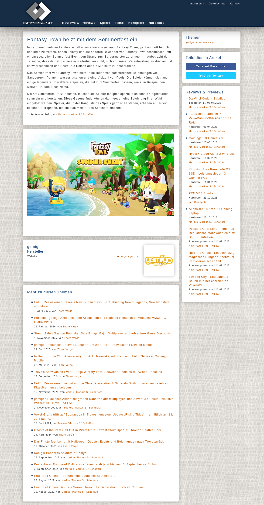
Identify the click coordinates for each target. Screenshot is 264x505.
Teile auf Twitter (210, 75)
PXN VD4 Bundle (201, 193)
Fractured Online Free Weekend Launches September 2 (75, 476)
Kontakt (235, 3)
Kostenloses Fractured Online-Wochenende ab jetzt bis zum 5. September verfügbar (95, 464)
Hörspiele (136, 22)
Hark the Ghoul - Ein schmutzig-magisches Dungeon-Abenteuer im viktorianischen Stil (212, 257)
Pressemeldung (205, 42)
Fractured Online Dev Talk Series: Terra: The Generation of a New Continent (90, 487)
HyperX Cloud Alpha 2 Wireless (212, 153)
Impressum (196, 3)
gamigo (190, 42)
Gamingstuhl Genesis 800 (207, 138)
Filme (119, 22)
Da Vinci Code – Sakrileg (207, 98)
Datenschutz (217, 3)
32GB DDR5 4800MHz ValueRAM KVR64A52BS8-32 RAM (210, 118)
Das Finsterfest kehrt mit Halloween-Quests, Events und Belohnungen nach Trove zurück (99, 441)
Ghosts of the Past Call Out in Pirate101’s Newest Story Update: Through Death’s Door (97, 430)
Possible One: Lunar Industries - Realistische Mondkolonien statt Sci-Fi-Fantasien (212, 233)
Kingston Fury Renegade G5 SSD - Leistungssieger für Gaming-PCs (209, 173)
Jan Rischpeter (198, 202)
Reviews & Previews (79, 22)
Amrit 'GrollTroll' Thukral (204, 246)
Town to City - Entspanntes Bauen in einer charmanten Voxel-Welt (208, 281)
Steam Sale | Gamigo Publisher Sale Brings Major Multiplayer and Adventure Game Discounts (102, 333)
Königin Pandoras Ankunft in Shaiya (60, 453)
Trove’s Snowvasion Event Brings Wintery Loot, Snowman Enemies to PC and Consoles (98, 372)
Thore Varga (64, 311)
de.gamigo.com (129, 256)
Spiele (105, 22)
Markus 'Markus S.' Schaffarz (76, 114)
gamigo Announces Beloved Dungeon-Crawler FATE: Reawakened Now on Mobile (93, 345)
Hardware (156, 22)
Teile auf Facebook (210, 66)
